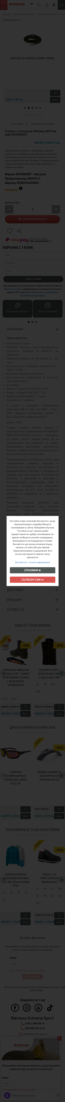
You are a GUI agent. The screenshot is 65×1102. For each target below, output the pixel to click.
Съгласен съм (32, 579)
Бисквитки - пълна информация (32, 562)
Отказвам (32, 570)
